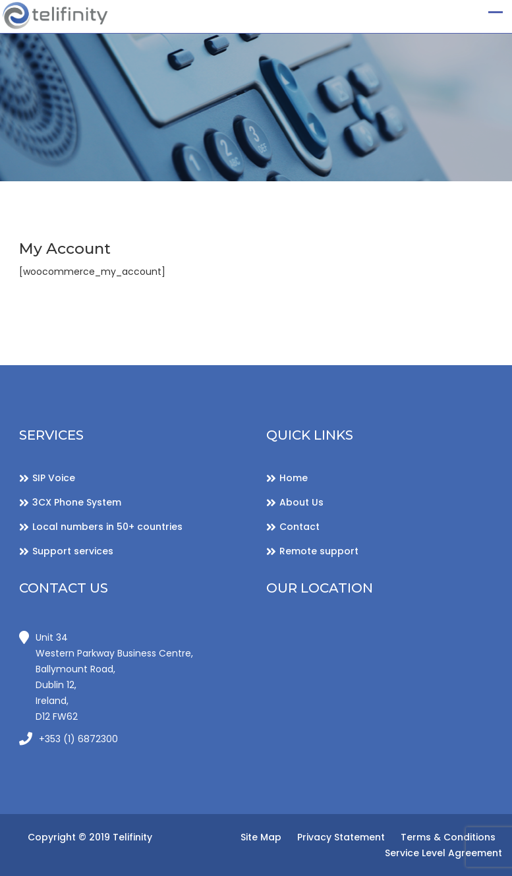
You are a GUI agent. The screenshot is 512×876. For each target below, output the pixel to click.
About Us (301, 502)
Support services (72, 551)
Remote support (318, 551)
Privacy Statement (341, 837)
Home (293, 477)
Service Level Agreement (443, 853)
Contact (299, 526)
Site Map (261, 837)
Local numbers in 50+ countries (107, 526)
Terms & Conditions (448, 837)
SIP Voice (53, 477)
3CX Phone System (76, 502)
